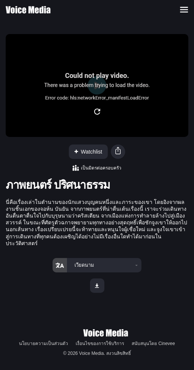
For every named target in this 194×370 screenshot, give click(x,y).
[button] (118, 151)
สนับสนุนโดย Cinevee (153, 343)
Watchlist (88, 152)
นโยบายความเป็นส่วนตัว (43, 343)
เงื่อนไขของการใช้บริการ (100, 343)
